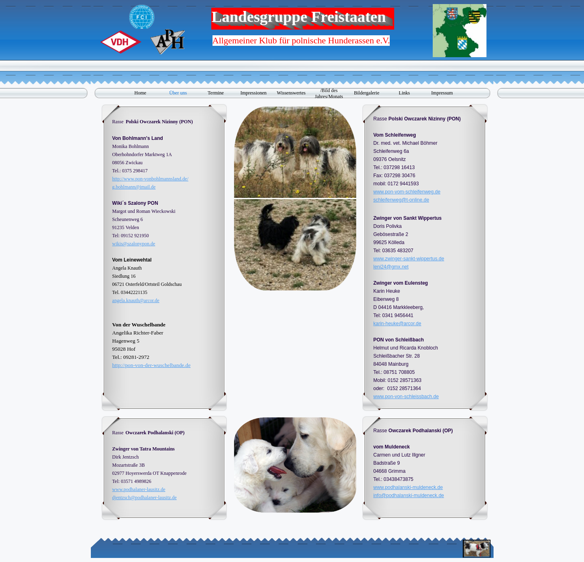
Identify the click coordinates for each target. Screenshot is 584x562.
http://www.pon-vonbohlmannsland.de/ (150, 179)
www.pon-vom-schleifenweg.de (406, 192)
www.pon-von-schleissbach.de (405, 396)
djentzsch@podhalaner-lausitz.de (144, 497)
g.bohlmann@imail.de (134, 187)
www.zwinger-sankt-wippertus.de (408, 259)
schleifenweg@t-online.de (401, 200)
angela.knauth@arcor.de (135, 300)
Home (140, 93)
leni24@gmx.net (390, 267)
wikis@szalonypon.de (133, 244)
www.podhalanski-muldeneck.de (407, 487)
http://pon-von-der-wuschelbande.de (151, 365)
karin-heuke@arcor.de (397, 323)
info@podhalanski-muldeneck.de (408, 495)
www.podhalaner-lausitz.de (138, 489)
